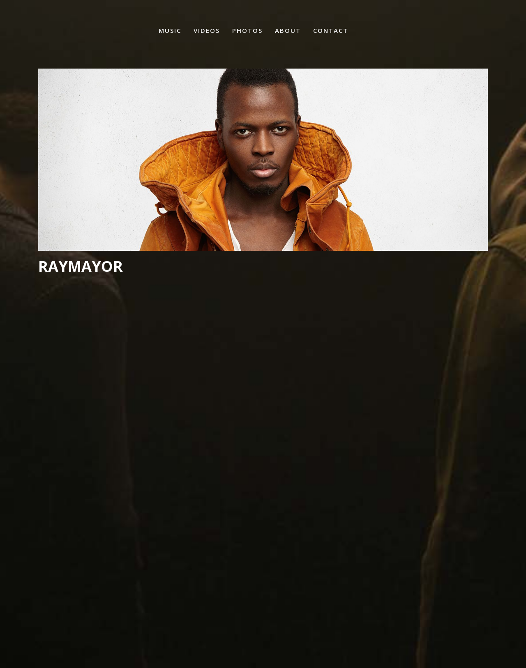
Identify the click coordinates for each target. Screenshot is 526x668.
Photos (247, 30)
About (288, 30)
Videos (207, 30)
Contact (330, 30)
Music (170, 30)
